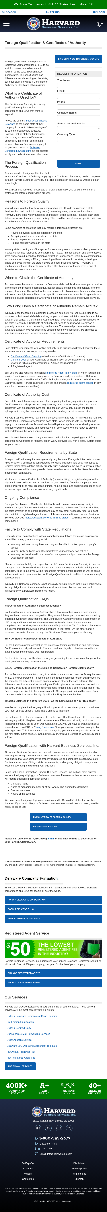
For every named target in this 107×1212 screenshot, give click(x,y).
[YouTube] (59, 1128)
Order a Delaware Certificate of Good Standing (32, 1016)
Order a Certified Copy (19, 1028)
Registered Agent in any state (61, 372)
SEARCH (9, 12)
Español (53, 12)
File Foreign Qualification (20, 1022)
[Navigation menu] (9, 23)
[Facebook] (38, 1128)
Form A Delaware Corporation (26, 900)
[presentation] (80, 148)
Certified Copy (18, 359)
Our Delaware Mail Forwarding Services (28, 1034)
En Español (28, 1163)
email (51, 838)
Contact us (28, 1179)
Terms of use (79, 1173)
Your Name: (64, 80)
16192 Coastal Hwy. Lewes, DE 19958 (53, 1121)
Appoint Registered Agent (24, 982)
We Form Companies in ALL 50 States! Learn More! (53, 4)
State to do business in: (71, 123)
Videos (28, 1173)
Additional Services (20, 1066)
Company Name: (67, 112)
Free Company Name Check (24, 918)
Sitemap (79, 1179)
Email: (61, 91)
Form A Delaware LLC (21, 909)
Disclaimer (79, 1163)
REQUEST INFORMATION (45, 826)
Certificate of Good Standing (26, 356)
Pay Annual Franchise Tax (21, 1052)
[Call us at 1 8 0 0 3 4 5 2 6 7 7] (52, 1138)
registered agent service (80, 383)
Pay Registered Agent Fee (21, 1057)
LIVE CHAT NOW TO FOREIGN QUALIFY (78, 59)
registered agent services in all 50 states (46, 517)
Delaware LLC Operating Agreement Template (32, 1046)
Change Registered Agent (24, 973)
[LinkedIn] (69, 1128)
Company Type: (66, 134)
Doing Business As (45, 727)
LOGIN (99, 12)
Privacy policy (79, 1168)
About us (28, 1168)
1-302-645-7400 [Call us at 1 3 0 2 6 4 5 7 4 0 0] (46, 1143)
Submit (79, 163)
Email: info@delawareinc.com (53, 1154)
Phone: (61, 102)
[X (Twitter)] (48, 1128)
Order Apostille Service (19, 1040)
